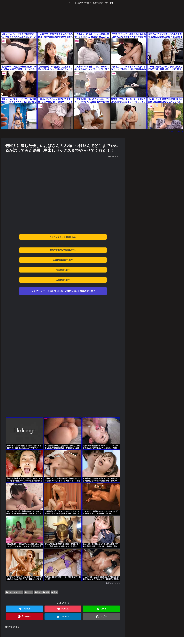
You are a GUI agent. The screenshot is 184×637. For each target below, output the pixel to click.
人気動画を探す (63, 280)
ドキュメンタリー (14, 592)
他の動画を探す (63, 270)
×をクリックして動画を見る (63, 237)
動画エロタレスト (176, 132)
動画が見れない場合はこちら (63, 250)
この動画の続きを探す (63, 260)
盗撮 (46, 592)
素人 (54, 592)
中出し (28, 592)
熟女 (38, 592)
